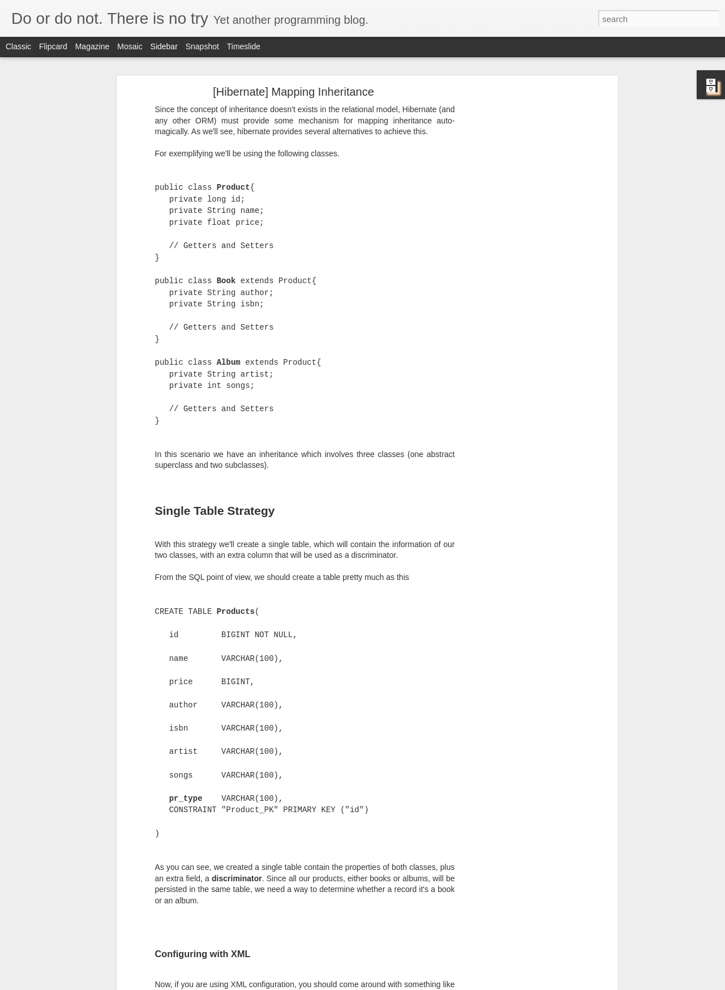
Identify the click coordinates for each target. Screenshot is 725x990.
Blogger (398, 983)
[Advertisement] (337, 912)
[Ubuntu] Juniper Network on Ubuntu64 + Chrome (102, 859)
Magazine (92, 46)
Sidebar (164, 46)
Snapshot (202, 46)
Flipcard (53, 46)
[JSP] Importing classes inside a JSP (83, 885)
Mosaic (129, 46)
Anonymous (389, 842)
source (338, 821)
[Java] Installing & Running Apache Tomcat (92, 834)
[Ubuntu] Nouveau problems (70, 808)
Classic (18, 46)
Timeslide (243, 46)
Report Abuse (431, 983)
